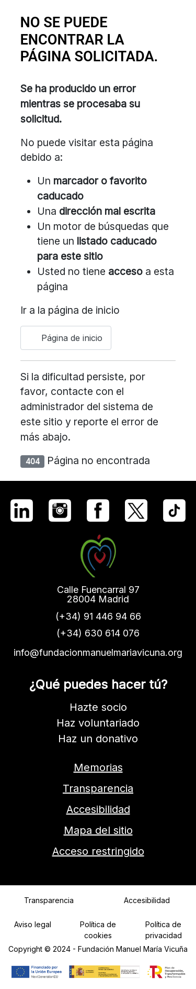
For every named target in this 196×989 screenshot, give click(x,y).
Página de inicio (65, 338)
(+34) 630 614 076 (98, 633)
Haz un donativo (98, 738)
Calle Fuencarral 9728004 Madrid (98, 594)
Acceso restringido (98, 851)
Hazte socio (98, 707)
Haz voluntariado (98, 723)
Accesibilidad (98, 809)
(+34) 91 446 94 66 (98, 616)
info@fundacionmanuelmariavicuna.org (98, 652)
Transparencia (98, 788)
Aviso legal (32, 924)
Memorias (98, 767)
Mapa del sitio (98, 830)
